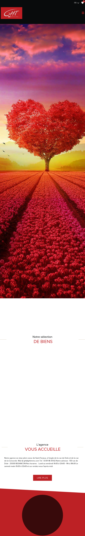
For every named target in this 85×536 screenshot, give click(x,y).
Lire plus (42, 528)
